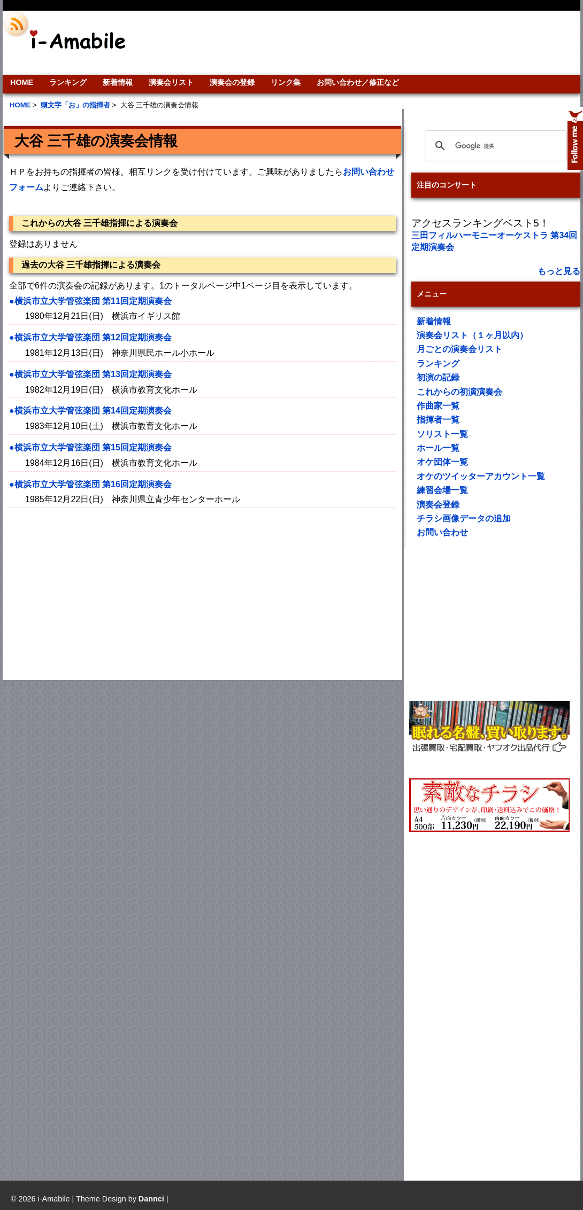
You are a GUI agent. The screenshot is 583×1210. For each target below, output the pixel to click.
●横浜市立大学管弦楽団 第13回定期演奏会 (90, 374)
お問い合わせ (442, 532)
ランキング (68, 82)
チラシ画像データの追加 (464, 518)
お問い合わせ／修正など (358, 82)
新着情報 (118, 82)
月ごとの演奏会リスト (459, 349)
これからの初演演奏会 (459, 391)
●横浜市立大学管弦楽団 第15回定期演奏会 (90, 447)
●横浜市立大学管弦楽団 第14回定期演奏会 (90, 410)
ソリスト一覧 (442, 434)
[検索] (494, 145)
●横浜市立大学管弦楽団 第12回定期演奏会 (90, 337)
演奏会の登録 (232, 82)
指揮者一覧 (438, 419)
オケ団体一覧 (442, 461)
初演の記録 (438, 377)
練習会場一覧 (442, 490)
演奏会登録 (438, 504)
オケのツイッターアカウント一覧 (481, 476)
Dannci (151, 1199)
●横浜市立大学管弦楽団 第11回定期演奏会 (90, 301)
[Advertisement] (364, 43)
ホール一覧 (438, 447)
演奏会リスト (171, 82)
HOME (21, 82)
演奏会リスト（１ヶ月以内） (472, 335)
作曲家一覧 (438, 405)
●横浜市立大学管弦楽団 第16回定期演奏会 (90, 484)
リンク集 (286, 82)
